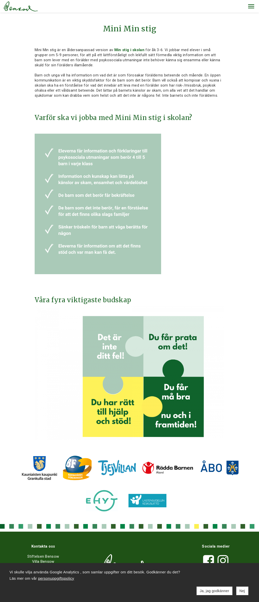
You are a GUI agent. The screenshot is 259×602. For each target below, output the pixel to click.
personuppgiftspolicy (56, 578)
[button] (251, 6)
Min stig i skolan (129, 50)
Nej (242, 591)
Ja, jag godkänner (214, 591)
